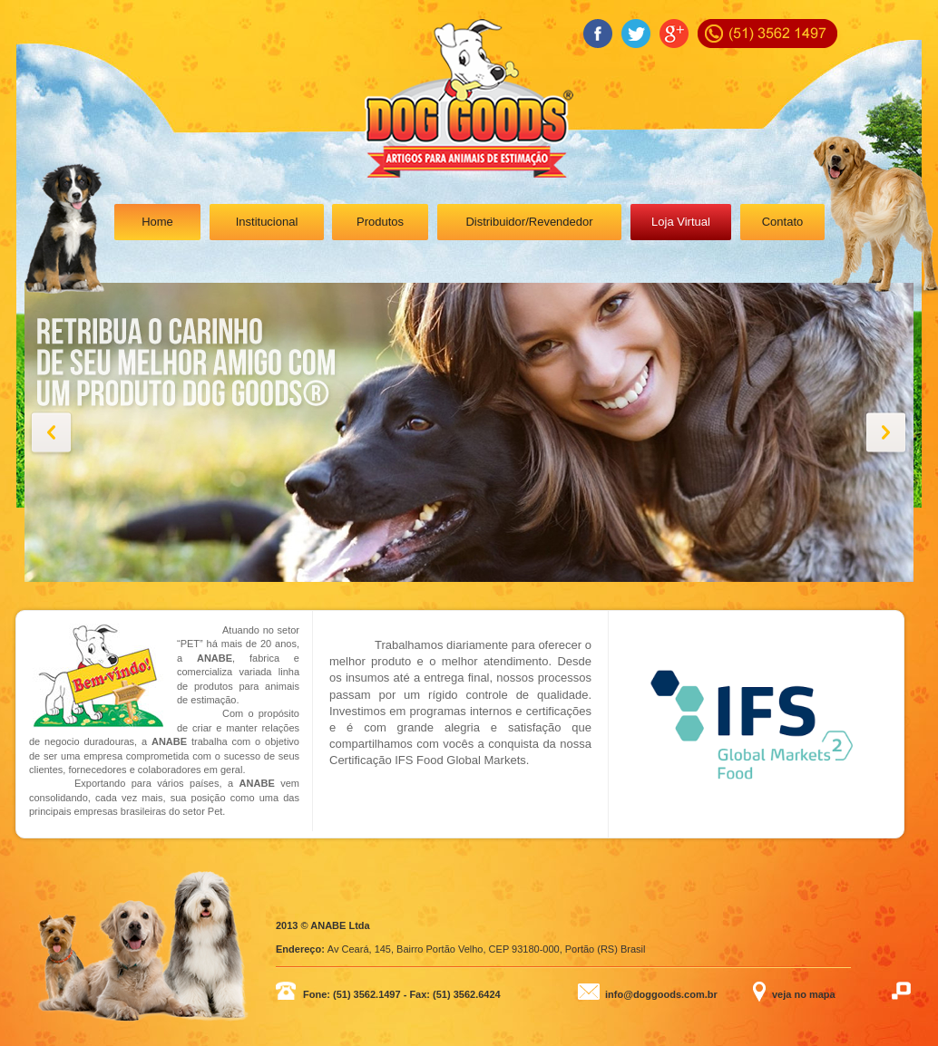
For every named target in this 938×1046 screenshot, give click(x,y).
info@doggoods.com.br (661, 994)
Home (157, 221)
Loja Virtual (680, 221)
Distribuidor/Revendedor (528, 221)
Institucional (267, 221)
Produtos (380, 221)
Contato (783, 221)
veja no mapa (803, 994)
